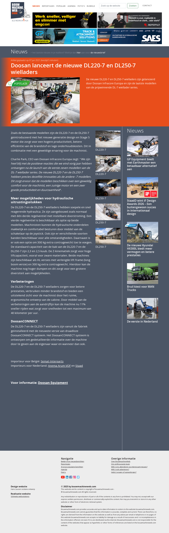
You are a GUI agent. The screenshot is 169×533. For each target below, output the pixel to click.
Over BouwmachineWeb (120, 461)
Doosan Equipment (53, 382)
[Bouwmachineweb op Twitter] (79, 477)
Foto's (81, 6)
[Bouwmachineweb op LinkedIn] (67, 477)
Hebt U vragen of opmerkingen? (123, 472)
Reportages (48, 6)
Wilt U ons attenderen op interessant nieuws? (129, 467)
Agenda (72, 6)
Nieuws (36, 6)
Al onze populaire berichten (72, 467)
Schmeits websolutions (20, 496)
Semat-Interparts (52, 361)
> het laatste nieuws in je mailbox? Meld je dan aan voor (68, 52)
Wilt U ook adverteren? (120, 469)
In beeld (91, 6)
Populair (60, 6)
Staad (79, 365)
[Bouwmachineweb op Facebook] (71, 477)
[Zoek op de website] (112, 5)
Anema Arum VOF (59, 365)
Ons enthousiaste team (120, 464)
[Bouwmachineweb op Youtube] (63, 477)
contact (147, 5)
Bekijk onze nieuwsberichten (72, 461)
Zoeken (133, 5)
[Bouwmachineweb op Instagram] (75, 477)
